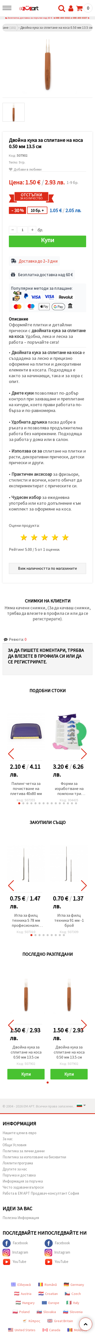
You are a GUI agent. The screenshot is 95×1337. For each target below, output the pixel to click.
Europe (50, 1302)
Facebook (15, 1243)
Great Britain (60, 1320)
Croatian (48, 1293)
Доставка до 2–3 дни (38, 261)
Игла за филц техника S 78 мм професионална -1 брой (26, 921)
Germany (74, 1284)
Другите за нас (15, 1169)
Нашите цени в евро (19, 1132)
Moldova (77, 1329)
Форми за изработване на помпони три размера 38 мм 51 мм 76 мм (69, 789)
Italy (72, 1302)
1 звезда (24, 537)
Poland (21, 1312)
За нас (8, 1138)
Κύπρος (31, 1320)
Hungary (25, 1302)
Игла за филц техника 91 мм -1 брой (69, 920)
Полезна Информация (21, 1217)
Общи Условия (14, 1144)
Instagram (15, 1252)
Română (47, 1284)
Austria (22, 1293)
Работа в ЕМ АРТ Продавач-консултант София (41, 1193)
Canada (51, 1329)
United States (21, 1329)
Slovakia (46, 1312)
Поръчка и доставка (19, 1175)
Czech (73, 1293)
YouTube (14, 1262)
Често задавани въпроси (23, 1187)
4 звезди (55, 537)
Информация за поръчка (23, 1181)
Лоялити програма (18, 1163)
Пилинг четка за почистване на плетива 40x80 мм (26, 788)
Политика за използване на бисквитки (34, 1157)
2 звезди (34, 537)
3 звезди (45, 537)
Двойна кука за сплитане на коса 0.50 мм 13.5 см (26, 1052)
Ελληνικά (21, 1284)
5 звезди (65, 537)
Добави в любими (25, 169)
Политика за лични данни (24, 1151)
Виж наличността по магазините (47, 568)
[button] (19, 803)
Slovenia (73, 1312)
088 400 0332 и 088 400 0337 (71, 18)
